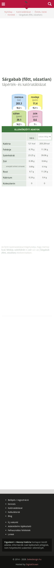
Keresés (12, 504)
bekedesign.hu (34, 559)
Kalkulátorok (14, 512)
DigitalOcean (32, 564)
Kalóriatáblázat (15, 508)
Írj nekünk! (13, 522)
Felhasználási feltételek (19, 530)
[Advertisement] (27, 47)
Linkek (11, 534)
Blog (10, 516)
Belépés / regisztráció (18, 500)
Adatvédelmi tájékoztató (19, 526)
